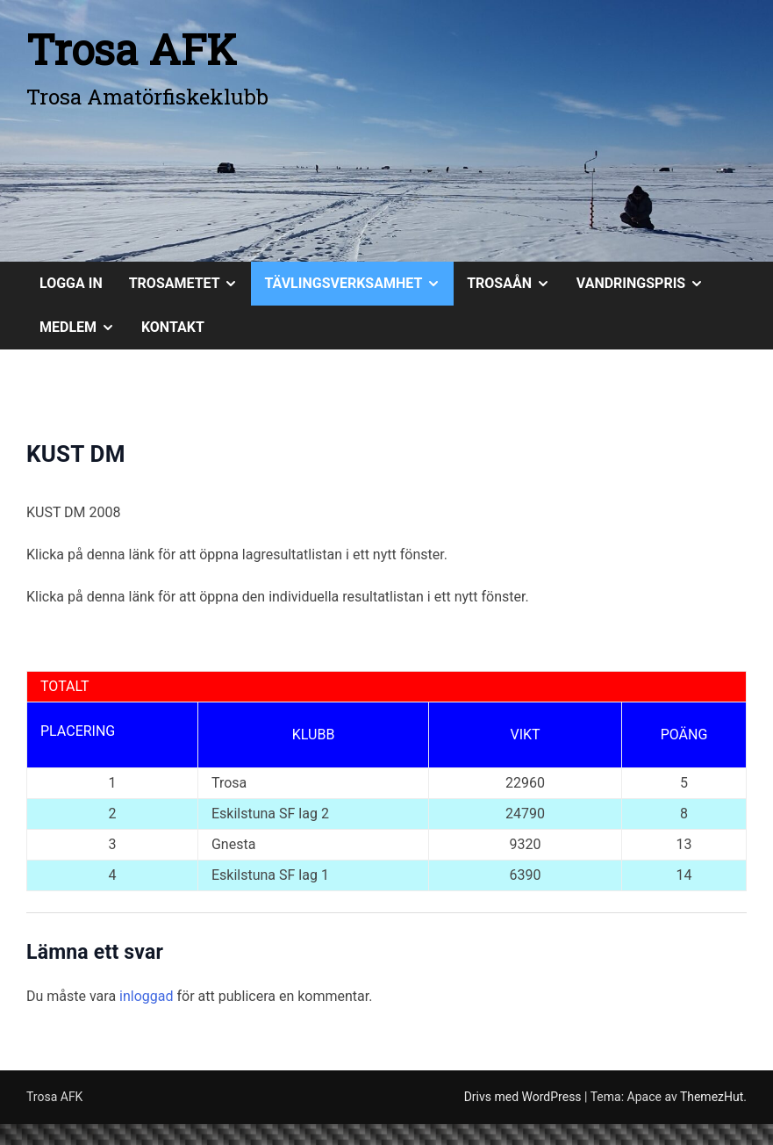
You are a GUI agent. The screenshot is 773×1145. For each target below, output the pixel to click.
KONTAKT (172, 327)
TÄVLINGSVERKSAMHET (359, 284)
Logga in (71, 283)
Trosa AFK (131, 48)
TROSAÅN (515, 284)
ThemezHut (711, 1097)
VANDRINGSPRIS (646, 284)
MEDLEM (83, 327)
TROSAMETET (190, 284)
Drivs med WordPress (524, 1097)
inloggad (146, 996)
